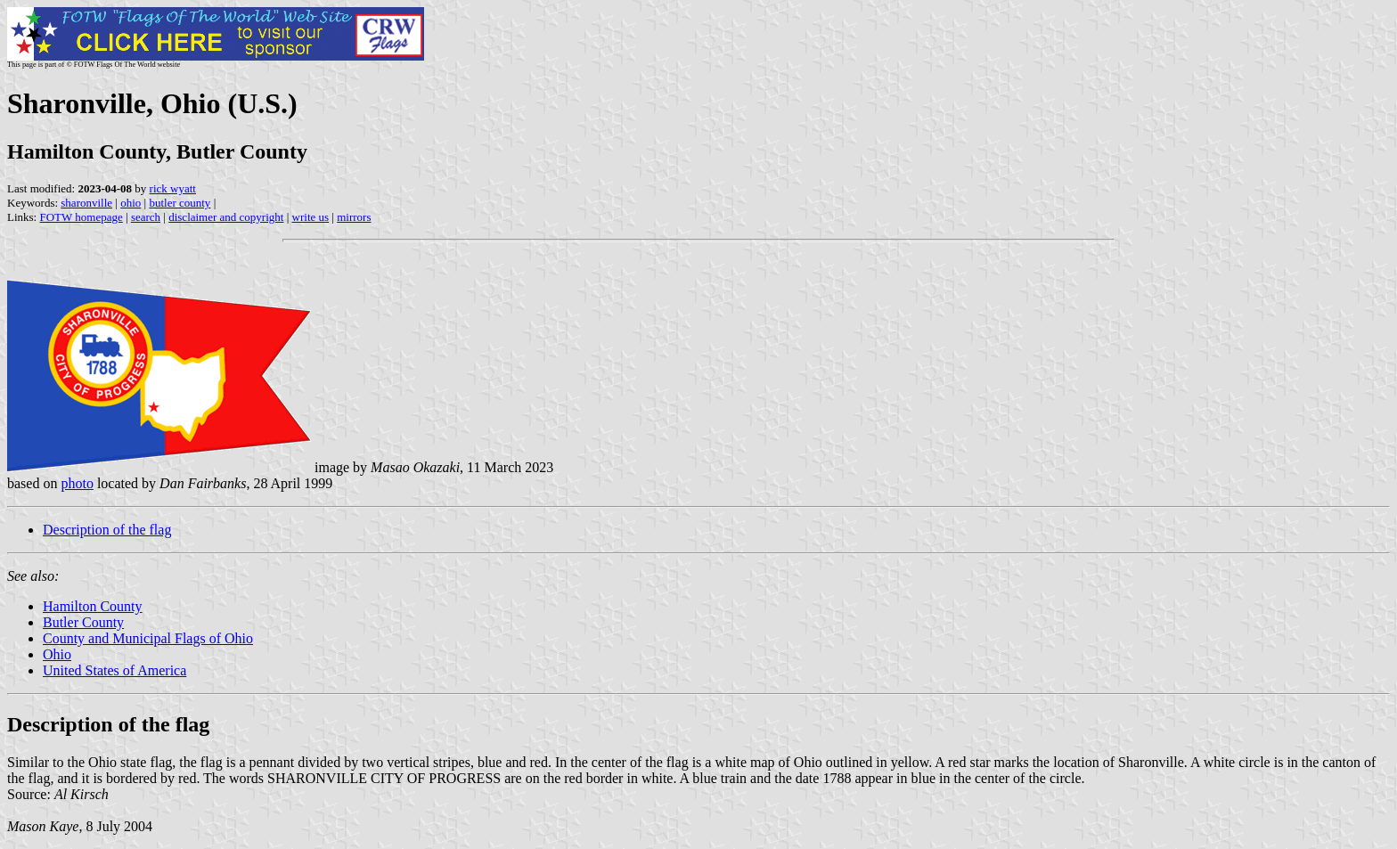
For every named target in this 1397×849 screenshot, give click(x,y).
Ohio (57, 654)
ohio (130, 202)
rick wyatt (173, 188)
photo (77, 483)
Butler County (83, 622)
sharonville (86, 202)
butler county (179, 202)
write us (311, 217)
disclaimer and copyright (225, 217)
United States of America (114, 670)
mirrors (354, 217)
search (145, 217)
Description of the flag (107, 529)
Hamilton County (93, 606)
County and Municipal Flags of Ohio (148, 638)
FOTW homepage (80, 217)
